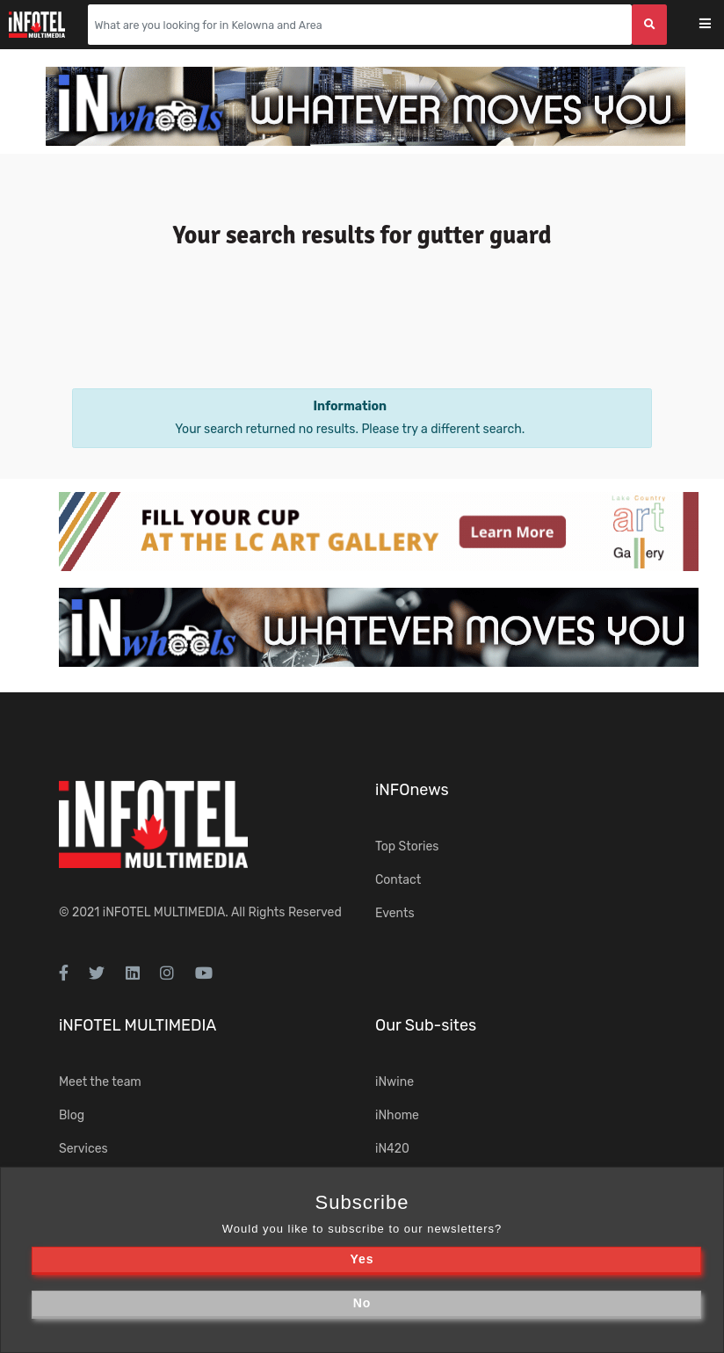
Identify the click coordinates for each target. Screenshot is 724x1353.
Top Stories (406, 846)
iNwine (394, 1081)
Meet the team (100, 1081)
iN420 (392, 1148)
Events (395, 913)
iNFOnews (412, 790)
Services (83, 1148)
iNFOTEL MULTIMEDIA (164, 912)
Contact (398, 879)
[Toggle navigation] (716, 25)
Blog (71, 1115)
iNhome (397, 1115)
